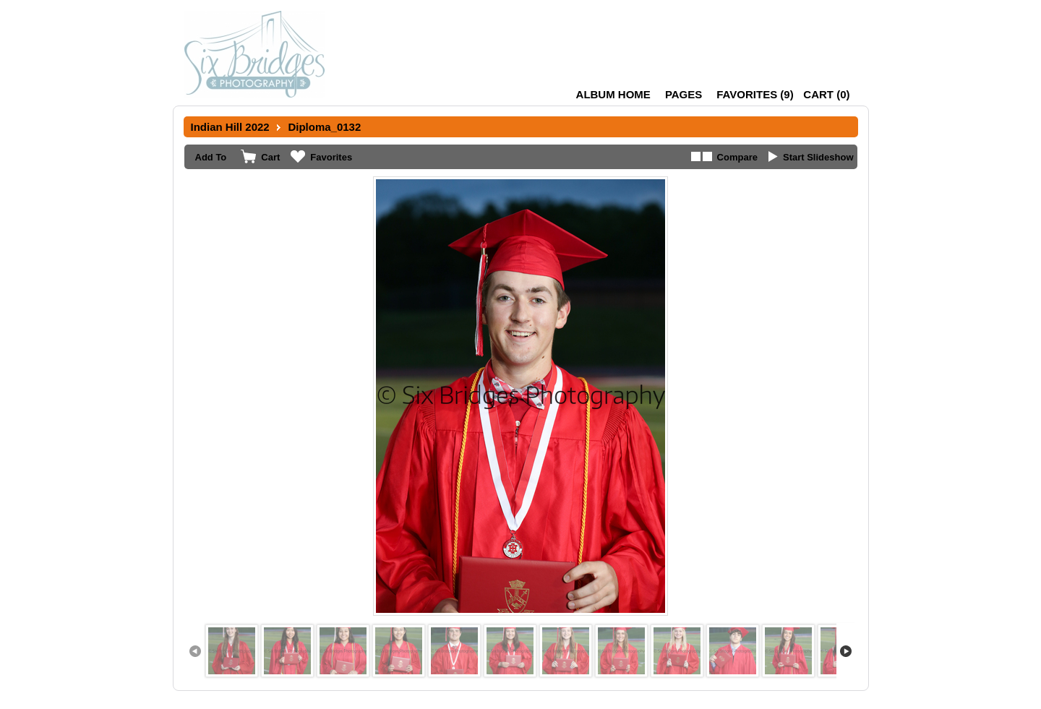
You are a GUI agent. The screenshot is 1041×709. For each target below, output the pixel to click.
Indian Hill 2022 (230, 127)
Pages (683, 94)
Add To (211, 157)
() (754, 94)
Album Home (613, 94)
